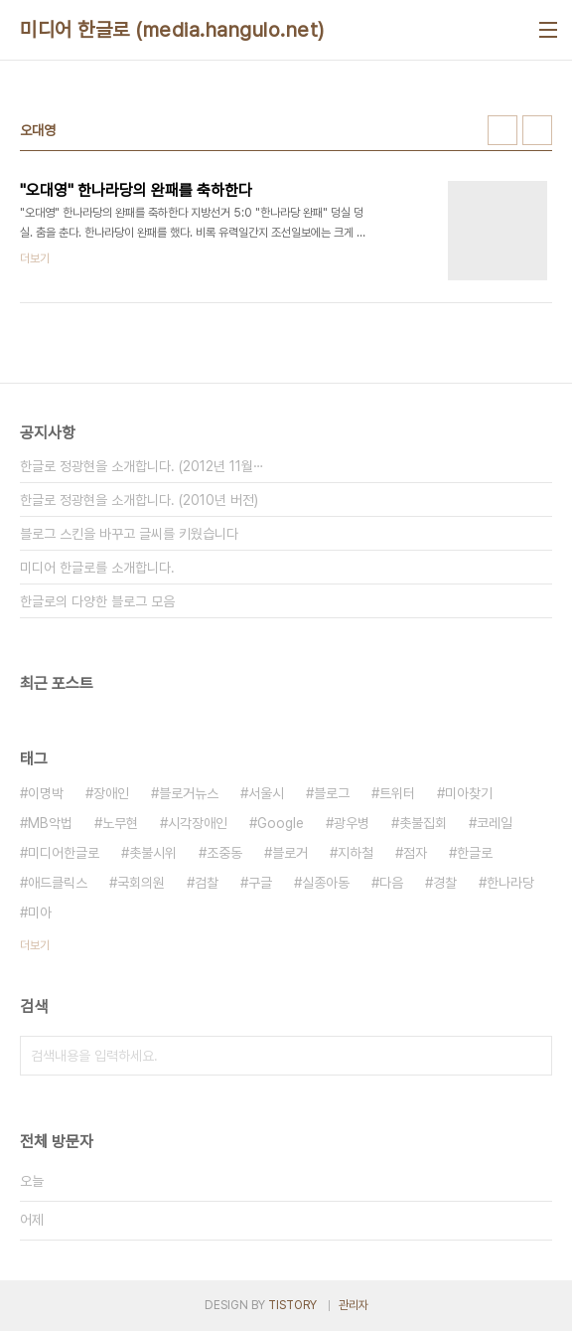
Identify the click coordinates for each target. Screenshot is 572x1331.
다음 (391, 883)
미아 (40, 912)
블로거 (290, 853)
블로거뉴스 (188, 793)
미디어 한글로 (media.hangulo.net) (172, 30)
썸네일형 (502, 130)
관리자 (353, 1305)
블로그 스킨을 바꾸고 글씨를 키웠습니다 (129, 534)
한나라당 (510, 883)
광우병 (351, 823)
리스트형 (537, 130)
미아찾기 (469, 793)
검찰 (206, 883)
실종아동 (326, 883)
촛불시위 (153, 853)
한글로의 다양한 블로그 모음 (97, 601)
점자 (415, 853)
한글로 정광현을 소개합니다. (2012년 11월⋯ (142, 466)
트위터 (397, 793)
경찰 (445, 883)
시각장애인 (197, 823)
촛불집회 (423, 823)
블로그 (332, 793)
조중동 (224, 853)
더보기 (35, 945)
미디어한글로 (63, 853)
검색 (532, 1056)
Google (280, 823)
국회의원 (141, 883)
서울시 (266, 793)
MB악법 (50, 823)
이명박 (46, 793)
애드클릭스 (57, 883)
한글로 (475, 853)
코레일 (494, 823)
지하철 (355, 853)
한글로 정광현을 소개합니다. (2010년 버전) (139, 500)
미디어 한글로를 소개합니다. (97, 568)
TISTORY (292, 1305)
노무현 (120, 823)
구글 (260, 883)
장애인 (111, 793)
